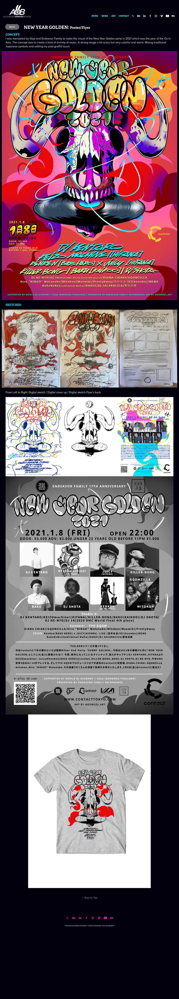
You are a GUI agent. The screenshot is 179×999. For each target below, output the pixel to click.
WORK (105, 16)
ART (113, 16)
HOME (95, 16)
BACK (12, 27)
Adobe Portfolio (80, 925)
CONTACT (124, 16)
